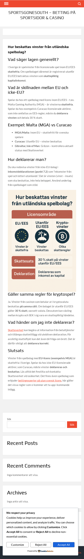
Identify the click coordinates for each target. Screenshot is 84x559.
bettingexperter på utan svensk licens (39, 380)
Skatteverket (15, 330)
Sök (9, 419)
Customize (17, 544)
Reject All (40, 544)
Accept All (64, 544)
